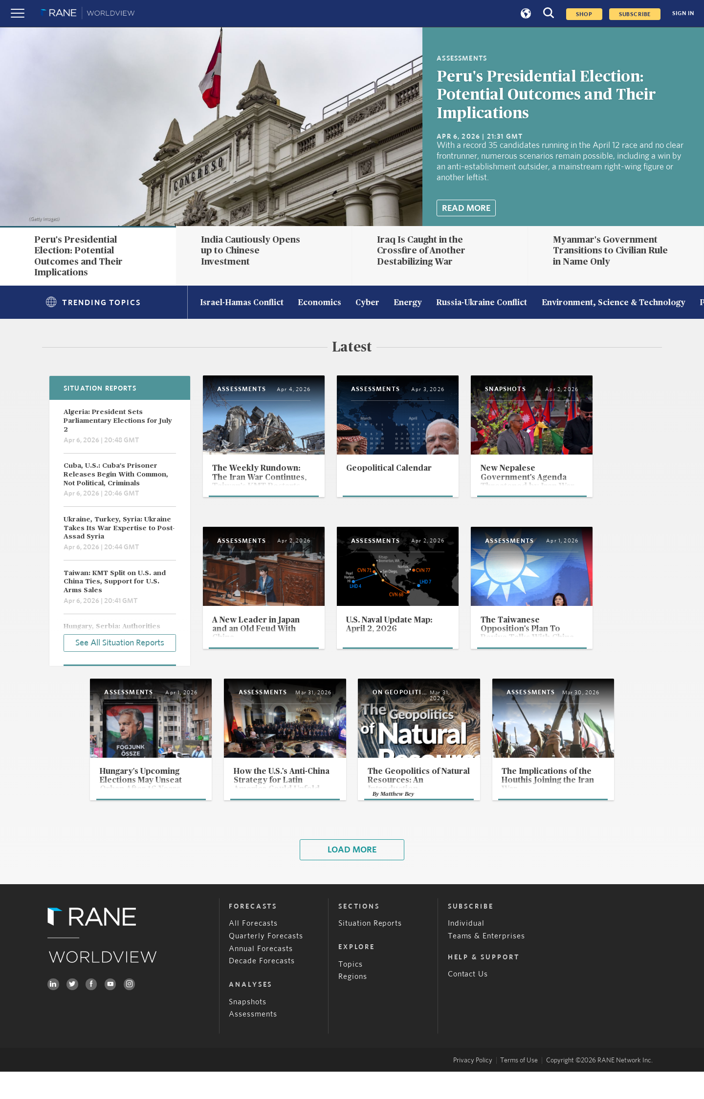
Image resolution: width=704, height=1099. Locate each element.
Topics (350, 991)
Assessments (253, 1041)
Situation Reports (370, 950)
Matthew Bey (398, 820)
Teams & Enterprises (487, 963)
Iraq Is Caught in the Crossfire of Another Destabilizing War (421, 250)
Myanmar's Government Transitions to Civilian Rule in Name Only (610, 250)
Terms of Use (519, 1087)
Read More (466, 208)
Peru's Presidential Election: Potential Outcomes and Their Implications (546, 95)
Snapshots (247, 1029)
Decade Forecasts (262, 988)
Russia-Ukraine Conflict (481, 303)
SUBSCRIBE (635, 14)
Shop (584, 14)
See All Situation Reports (119, 642)
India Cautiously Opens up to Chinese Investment (250, 250)
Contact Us (468, 1001)
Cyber (367, 303)
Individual (466, 950)
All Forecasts (253, 950)
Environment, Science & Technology (613, 303)
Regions (352, 1004)
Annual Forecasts (261, 975)
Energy (408, 303)
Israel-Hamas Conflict (242, 303)
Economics (319, 303)
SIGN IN (683, 13)
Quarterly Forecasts (266, 963)
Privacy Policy (472, 1087)
